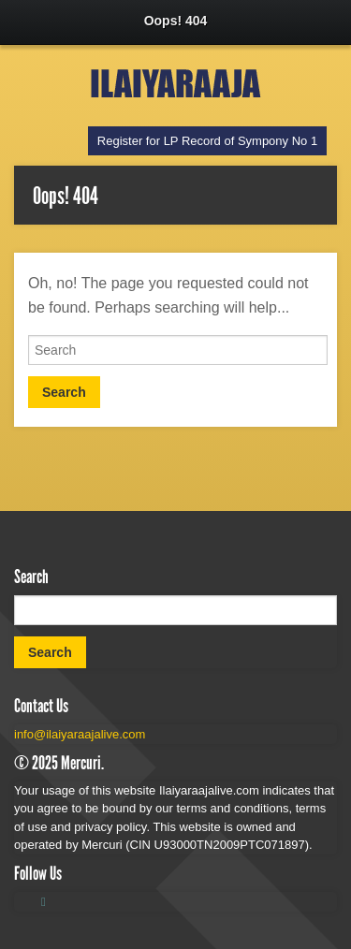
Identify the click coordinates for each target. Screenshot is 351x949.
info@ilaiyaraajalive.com (79, 734)
